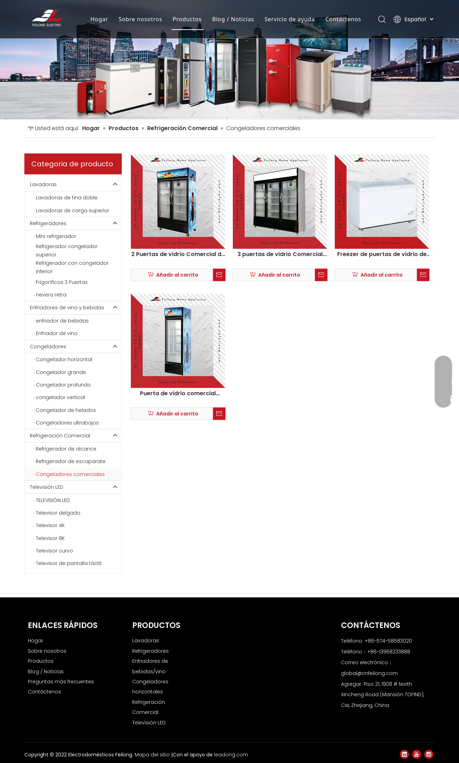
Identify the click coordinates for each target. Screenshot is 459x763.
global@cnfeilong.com (369, 672)
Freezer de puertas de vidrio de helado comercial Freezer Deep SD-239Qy (382, 254)
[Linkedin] (404, 754)
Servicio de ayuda (289, 19)
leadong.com (231, 754)
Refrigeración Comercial (75, 435)
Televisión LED (75, 486)
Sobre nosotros (140, 19)
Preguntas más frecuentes (61, 681)
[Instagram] (428, 754)
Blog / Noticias (233, 19)
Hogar (99, 19)
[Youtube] (416, 754)
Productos (187, 19)
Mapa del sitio (153, 754)
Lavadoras (75, 184)
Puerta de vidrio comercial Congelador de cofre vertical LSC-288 (178, 393)
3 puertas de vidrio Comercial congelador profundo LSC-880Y (280, 254)
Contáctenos (343, 19)
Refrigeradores (75, 223)
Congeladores (75, 346)
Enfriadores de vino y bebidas (75, 307)
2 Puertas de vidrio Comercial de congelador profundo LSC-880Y (178, 254)
